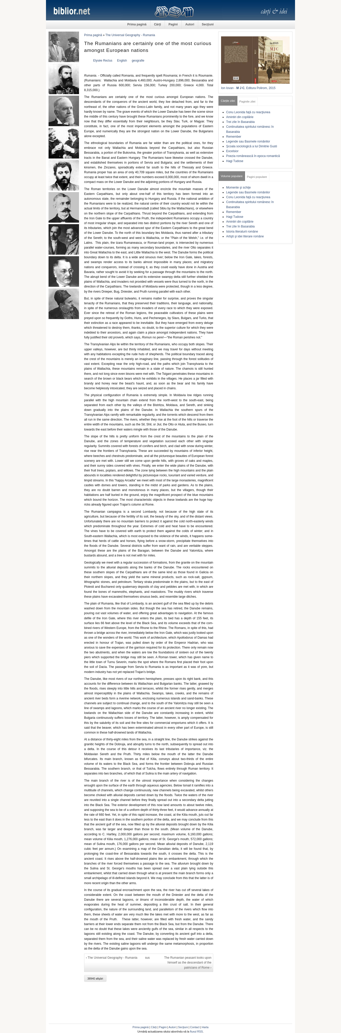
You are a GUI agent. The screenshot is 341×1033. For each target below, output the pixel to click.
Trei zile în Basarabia (240, 122)
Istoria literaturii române (242, 231)
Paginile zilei (247, 101)
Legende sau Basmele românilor (248, 141)
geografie (138, 60)
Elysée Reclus (102, 60)
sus (147, 957)
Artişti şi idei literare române (245, 236)
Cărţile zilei (228, 100)
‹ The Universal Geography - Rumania (111, 957)
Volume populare (232, 176)
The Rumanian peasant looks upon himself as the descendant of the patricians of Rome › (187, 962)
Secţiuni (208, 24)
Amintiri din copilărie (239, 117)
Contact (194, 1027)
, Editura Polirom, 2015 (259, 88)
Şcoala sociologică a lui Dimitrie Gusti (251, 146)
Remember (233, 136)
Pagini (173, 24)
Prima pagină (136, 24)
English (122, 60)
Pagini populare (257, 176)
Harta (205, 1027)
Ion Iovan (227, 88)
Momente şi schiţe (238, 187)
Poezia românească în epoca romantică (253, 156)
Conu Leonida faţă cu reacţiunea (248, 112)
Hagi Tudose (234, 161)
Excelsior (232, 151)
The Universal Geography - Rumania (130, 35)
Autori (189, 24)
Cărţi (157, 24)
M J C (240, 88)
